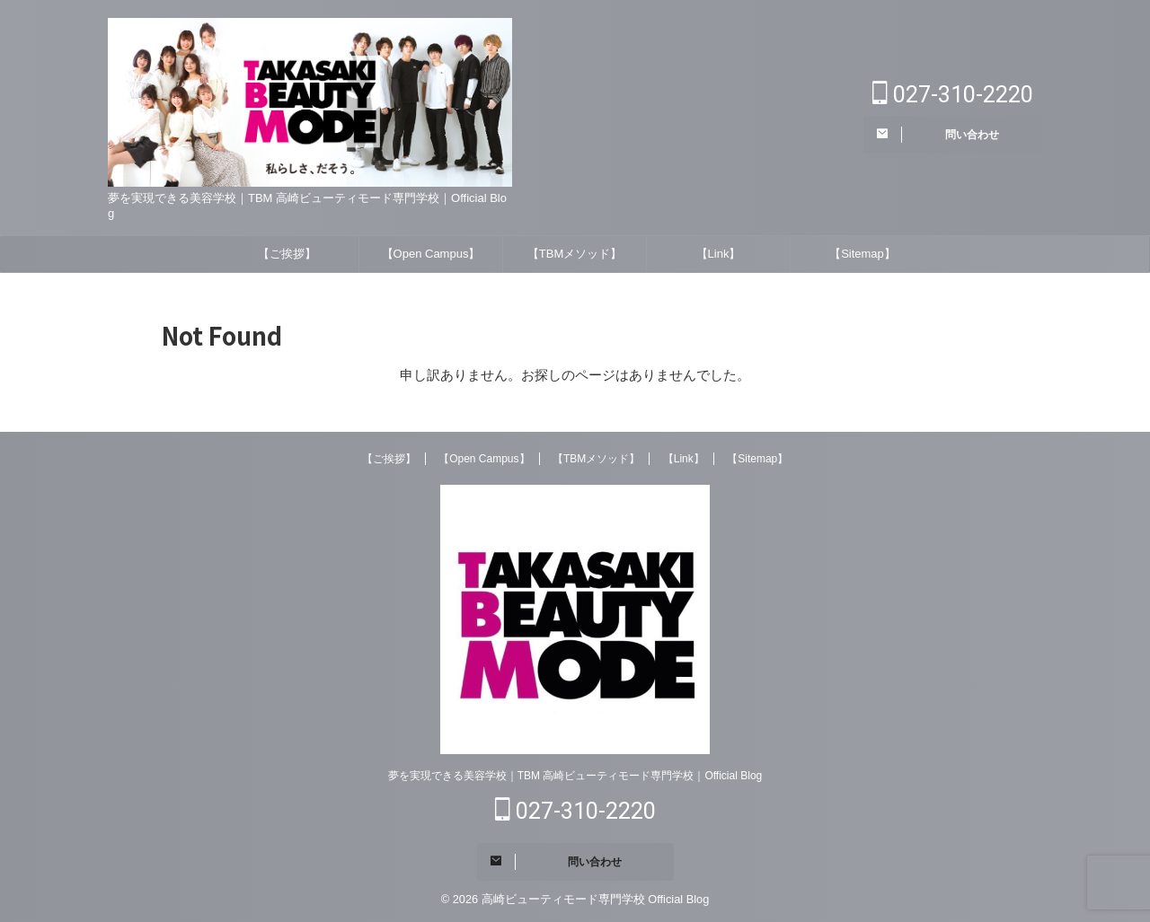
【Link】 (718, 253)
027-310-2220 (952, 95)
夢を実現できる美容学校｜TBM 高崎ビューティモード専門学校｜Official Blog (575, 775)
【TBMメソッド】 (574, 253)
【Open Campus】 (431, 253)
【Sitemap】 (862, 253)
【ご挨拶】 (287, 253)
